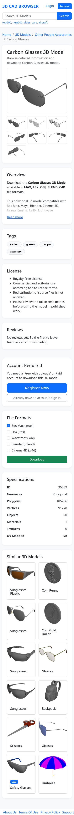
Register (65, 6)
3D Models (23, 35)
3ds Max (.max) (22, 426)
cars (34, 22)
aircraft (43, 22)
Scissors (16, 746)
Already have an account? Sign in (37, 398)
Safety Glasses (20, 788)
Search (64, 16)
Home (6, 35)
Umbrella (48, 783)
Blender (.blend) (23, 444)
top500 (6, 22)
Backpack (49, 708)
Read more (15, 217)
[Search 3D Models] (29, 16)
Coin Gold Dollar (49, 632)
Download (37, 459)
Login (50, 6)
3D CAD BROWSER (20, 6)
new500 (18, 22)
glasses (30, 244)
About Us (9, 812)
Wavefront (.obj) (23, 438)
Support (68, 812)
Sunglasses (18, 631)
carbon (14, 244)
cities (27, 22)
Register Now (37, 387)
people (47, 244)
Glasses (47, 671)
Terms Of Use (28, 812)
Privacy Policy (50, 812)
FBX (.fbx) (18, 432)
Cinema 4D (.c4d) (24, 450)
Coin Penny (50, 590)
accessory (16, 251)
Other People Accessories (53, 35)
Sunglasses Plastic (18, 592)
